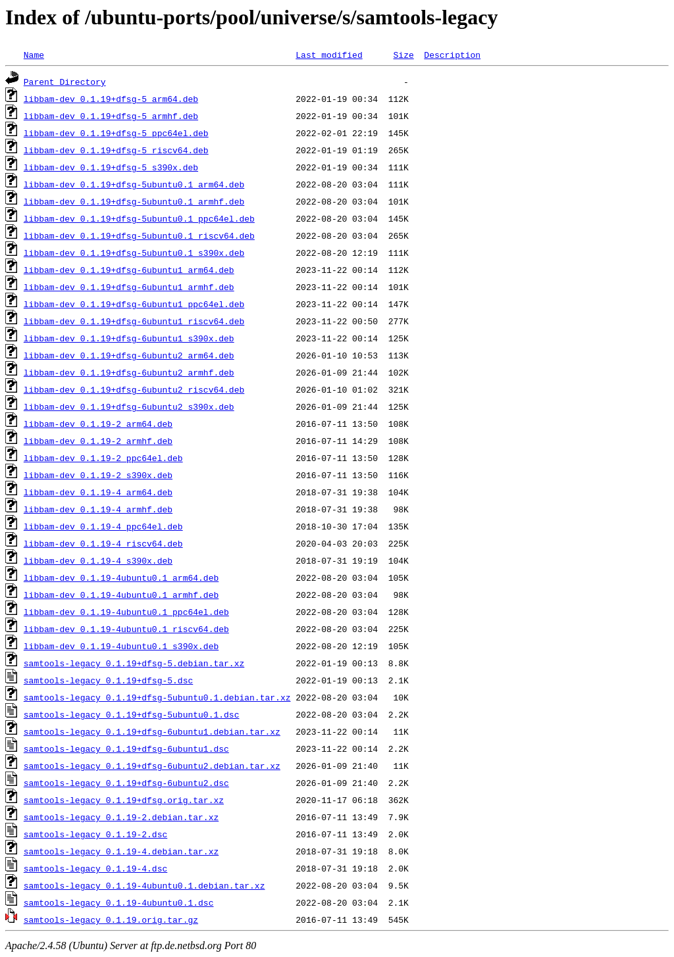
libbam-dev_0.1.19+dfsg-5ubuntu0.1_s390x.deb (134, 252)
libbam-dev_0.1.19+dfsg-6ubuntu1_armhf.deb (129, 287)
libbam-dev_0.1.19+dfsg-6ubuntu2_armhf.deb (129, 372)
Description (452, 55)
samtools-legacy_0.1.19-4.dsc (95, 868)
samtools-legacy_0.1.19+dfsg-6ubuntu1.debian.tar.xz (152, 731)
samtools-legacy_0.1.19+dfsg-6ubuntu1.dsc (126, 748)
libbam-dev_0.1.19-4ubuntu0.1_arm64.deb (121, 577)
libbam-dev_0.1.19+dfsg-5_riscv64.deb (116, 150)
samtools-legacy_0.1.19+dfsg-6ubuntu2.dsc (126, 783)
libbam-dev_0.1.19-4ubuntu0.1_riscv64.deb (126, 629)
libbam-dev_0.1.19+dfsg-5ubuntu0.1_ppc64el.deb (139, 218)
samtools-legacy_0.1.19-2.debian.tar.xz (121, 817)
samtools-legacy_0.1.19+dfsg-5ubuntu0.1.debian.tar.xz (157, 697)
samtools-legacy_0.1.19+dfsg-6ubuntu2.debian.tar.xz (152, 766)
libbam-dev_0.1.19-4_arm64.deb (98, 492)
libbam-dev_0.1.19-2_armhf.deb (98, 441)
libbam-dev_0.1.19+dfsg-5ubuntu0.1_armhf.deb (134, 201)
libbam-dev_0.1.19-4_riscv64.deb (103, 543)
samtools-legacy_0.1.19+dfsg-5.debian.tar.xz (134, 663)
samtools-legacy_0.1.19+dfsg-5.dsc (108, 680)
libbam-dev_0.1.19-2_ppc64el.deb (103, 458)
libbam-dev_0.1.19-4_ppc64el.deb (103, 526)
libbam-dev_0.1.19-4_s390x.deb (98, 560)
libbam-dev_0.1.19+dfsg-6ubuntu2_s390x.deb (129, 406)
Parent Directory (65, 81)
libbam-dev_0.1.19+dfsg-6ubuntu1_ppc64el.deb (134, 304)
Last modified (329, 55)
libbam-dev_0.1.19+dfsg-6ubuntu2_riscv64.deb (134, 389)
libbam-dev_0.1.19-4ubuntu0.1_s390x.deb (121, 646)
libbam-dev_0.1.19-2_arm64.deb (98, 423)
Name (34, 55)
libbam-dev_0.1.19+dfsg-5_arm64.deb (111, 99)
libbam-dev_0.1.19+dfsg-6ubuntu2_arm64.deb (129, 355)
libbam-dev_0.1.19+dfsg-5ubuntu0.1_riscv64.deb (139, 235)
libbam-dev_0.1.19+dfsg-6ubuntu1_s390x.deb (129, 338)
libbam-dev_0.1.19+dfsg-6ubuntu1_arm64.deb (129, 270)
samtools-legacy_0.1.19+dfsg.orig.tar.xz (124, 800)
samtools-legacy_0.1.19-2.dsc (95, 834)
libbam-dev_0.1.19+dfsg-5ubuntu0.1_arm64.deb (134, 184)
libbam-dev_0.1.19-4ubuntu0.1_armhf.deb (121, 595)
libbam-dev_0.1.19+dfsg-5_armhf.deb (111, 116)
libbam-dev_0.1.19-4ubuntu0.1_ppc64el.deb (126, 612)
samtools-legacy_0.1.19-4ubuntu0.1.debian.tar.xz (144, 885)
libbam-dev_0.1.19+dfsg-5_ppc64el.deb (116, 133)
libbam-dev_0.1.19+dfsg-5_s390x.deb (111, 167)
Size (403, 55)
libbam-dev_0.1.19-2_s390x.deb (98, 475)
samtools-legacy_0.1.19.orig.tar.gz (111, 919)
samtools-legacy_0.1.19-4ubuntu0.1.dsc (119, 902)
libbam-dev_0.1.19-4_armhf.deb (98, 509)
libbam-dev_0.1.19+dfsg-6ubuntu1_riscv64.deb (134, 321)
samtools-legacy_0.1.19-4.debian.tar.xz (121, 851)
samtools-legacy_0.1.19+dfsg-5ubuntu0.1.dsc (132, 714)
